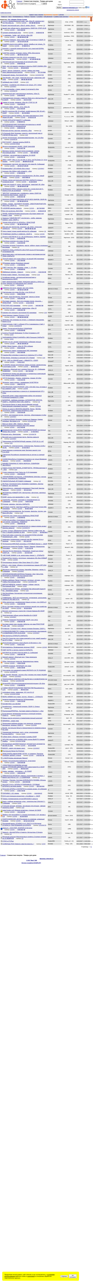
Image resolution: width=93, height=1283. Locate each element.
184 (31, 79)
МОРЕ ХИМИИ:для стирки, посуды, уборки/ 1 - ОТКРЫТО (22, 697)
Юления (19, 19)
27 (19, 30)
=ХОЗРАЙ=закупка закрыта (12, 208)
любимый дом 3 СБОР (10, 82)
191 (18, 224)
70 (27, 46)
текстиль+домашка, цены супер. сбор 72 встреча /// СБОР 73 (24, 40)
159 (18, 317)
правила (31, 14)
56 (40, 32)
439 (35, 23)
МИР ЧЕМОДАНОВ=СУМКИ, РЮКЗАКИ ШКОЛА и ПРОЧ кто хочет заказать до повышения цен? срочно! (23, 282)
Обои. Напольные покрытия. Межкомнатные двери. (21, 661)
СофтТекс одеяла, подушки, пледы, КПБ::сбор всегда (21, 53)
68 (24, 46)
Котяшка (24, 19)
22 (19, 243)
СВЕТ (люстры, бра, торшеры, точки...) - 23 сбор (19, 267)
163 (27, 317)
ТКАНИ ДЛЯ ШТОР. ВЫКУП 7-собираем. (16, 120)
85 (18, 294)
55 (38, 32)
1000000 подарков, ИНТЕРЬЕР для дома (16, 666)
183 (29, 79)
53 (40, 532)
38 (18, 63)
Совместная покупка (5, 12)
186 (23, 186)
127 (23, 289)
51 (24, 685)
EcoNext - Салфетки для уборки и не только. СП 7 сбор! (22, 85)
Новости (4, 16)
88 (19, 269)
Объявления (48, 16)
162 (25, 317)
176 (27, 41)
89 (21, 269)
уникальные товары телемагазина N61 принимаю (20, 350)
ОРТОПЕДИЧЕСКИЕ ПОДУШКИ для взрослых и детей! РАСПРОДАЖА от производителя (21, 125)
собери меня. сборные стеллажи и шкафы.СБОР (19, 737)
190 (30, 228)
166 (18, 343)
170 (27, 343)
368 (24, 161)
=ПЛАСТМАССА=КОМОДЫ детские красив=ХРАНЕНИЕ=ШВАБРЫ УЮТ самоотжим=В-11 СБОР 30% (23, 766)
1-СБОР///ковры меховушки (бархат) (15, 758)
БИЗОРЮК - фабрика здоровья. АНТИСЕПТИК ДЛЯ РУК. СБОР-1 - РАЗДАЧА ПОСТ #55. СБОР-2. (22, 401)
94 (22, 330)
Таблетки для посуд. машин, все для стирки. (18, 288)
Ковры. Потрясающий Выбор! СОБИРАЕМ (17, 328)
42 (24, 63)
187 (25, 186)
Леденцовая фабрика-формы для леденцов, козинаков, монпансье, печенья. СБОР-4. (21, 724)
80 (44, 72)
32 (24, 128)
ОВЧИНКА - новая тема (10, 721)
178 (25, 166)
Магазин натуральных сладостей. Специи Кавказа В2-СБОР (23, 611)
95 (24, 330)
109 (23, 201)
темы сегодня (74, 16)
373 (27, 54)
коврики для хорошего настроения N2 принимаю (19, 312)
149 (35, 59)
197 (25, 37)
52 (26, 689)
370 (21, 54)
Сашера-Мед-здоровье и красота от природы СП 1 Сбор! (22, 355)
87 (18, 269)
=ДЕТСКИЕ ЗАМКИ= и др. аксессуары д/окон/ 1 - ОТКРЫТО (23, 555)
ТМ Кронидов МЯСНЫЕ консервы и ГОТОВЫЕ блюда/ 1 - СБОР (24, 544)
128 (25, 289)
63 (26, 68)
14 (28, 117)
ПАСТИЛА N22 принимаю (11, 305)
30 (24, 30)
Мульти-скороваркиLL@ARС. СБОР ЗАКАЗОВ (19, 146)
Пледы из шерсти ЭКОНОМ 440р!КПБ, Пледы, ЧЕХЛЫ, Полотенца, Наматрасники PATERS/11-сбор (22, 409)
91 (24, 269)
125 (18, 289)
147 (31, 59)
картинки (40, 14)
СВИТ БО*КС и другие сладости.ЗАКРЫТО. (17, 650)
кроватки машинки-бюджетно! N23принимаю (18, 699)
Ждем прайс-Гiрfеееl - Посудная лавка (15, 274)
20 (24, 108)
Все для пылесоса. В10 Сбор (12, 211)
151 (40, 59)
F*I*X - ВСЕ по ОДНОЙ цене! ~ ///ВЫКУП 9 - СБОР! (20, 360)
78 (41, 72)
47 (24, 113)
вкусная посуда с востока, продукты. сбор (17, 130)
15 (24, 99)
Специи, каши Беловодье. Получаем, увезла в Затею (21, 297)
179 (27, 166)
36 (22, 95)
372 (25, 54)
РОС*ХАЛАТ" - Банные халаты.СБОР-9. (16, 142)
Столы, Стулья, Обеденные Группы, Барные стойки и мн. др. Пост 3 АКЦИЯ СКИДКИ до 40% (23, 531)
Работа (26, 16)
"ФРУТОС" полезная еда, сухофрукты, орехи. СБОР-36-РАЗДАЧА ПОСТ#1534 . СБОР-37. (21, 194)
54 (36, 32)
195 (21, 37)
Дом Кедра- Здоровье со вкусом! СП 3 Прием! (18, 358)
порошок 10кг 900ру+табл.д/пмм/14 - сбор (17, 171)
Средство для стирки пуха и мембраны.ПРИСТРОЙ (21, 516)
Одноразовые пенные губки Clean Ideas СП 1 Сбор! (20, 562)
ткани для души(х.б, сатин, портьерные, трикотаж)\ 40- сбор (23, 184)
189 (28, 228)
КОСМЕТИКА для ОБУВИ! (11, 704)
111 (27, 201)
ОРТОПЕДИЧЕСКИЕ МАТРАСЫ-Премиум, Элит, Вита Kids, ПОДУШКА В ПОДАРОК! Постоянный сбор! (23, 575)
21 (18, 243)
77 (40, 72)
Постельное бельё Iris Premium (13, 751)
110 (25, 201)
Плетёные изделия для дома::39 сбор (16, 241)
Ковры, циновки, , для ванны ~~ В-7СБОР (17, 771)
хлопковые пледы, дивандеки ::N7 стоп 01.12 (18, 692)
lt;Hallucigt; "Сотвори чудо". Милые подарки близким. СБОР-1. (24, 628)
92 (19, 330)
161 (23, 317)
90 (22, 269)
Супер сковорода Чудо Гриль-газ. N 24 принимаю (20, 472)
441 (39, 23)
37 (24, 95)
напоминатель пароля (73, 10)
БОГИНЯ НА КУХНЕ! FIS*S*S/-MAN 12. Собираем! (20, 652)
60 (21, 68)
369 (18, 54)
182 (27, 79)
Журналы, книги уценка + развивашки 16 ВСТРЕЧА (20, 382)
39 (19, 63)
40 (21, 63)
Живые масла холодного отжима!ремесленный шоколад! (22, 718)
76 (38, 72)
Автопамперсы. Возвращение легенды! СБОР (18, 647)
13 (19, 157)
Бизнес (32, 16)
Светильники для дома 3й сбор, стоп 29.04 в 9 (19, 292)
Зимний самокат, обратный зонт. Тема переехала (19, 657)
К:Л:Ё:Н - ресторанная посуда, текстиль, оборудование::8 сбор (24, 415)
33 (18, 95)
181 (24, 79)
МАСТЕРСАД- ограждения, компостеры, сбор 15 (19, 308)
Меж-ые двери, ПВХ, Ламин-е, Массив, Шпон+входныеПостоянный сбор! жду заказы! (18, 424)
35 (21, 95)
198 (27, 37)
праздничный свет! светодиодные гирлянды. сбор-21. (21, 93)
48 (25, 113)
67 (22, 46)
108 (21, 201)
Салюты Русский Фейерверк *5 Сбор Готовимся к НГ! (21, 333)
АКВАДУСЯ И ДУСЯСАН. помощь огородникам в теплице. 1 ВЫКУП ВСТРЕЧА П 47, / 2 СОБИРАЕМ (23, 776)
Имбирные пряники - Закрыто (13, 272)
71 (29, 46)
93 (21, 330)
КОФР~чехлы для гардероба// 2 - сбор (15, 497)
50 (29, 113)
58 (43, 32)
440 (37, 23)
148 (33, 59)
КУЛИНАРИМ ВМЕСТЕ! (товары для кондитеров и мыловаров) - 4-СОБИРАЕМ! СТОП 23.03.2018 (24, 632)
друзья (90, 16)
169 (25, 343)
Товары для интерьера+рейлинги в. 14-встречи (19, 761)
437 (30, 23)
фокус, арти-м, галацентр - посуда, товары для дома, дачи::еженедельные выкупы (21, 71)
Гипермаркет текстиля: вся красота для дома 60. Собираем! (24, 164)
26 (18, 30)
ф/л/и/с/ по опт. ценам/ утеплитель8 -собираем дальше (22, 342)
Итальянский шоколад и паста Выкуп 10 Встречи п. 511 (22, 643)
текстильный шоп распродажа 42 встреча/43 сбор (19, 62)
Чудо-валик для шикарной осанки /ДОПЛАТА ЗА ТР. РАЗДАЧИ (24, 670)
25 (40, 211)
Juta (9, 19)
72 (24, 384)
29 (22, 30)
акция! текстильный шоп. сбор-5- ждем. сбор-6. (19, 25)
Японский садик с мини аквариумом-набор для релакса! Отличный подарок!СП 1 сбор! (22, 396)
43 (33, 181)
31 (22, 128)
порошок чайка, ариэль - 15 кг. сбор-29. (16, 107)
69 (26, 46)
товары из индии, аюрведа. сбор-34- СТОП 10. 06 (20, 102)
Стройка (40, 16)
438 (32, 23)
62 (25, 68)
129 (27, 289)
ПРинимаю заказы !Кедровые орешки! (16, 263)
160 (21, 317)
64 (28, 68)
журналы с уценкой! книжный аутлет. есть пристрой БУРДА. (23, 48)
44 (34, 181)
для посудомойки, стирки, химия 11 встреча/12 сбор (20, 89)
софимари (14, 19)
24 (38, 211)
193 (23, 224)
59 (36, 152)
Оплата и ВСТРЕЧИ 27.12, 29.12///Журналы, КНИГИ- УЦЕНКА (24, 237)
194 (18, 37)
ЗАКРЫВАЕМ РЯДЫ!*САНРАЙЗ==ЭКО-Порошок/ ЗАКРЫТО (23, 337)
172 (18, 41)
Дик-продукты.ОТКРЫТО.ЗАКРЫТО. (15, 636)
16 (26, 99)
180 (22, 79)
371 (23, 54)
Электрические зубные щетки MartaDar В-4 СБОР (19, 615)
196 (23, 37)
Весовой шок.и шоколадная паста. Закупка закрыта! (20, 437)
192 (21, 224)
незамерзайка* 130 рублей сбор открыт (16, 168)
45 (36, 181)
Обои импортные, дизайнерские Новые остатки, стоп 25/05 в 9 (24, 602)
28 (21, 30)
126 (21, 289)
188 (27, 186)
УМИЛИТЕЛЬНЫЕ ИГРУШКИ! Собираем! (16, 481)
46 (22, 113)
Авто (10, 16)
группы (83, 16)
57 (41, 32)
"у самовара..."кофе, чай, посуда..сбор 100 (17, 35)
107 (18, 201)
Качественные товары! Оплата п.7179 (16, 315)
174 (23, 41)
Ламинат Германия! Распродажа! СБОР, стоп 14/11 (20, 620)
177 (23, 166)
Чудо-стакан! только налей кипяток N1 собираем (19, 231)
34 (19, 95)
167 (21, 343)
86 (19, 294)
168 (23, 343)
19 (30, 99)
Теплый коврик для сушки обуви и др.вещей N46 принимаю (23, 259)
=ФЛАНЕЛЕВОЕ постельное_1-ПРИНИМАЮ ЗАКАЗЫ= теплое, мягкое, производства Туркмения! (24, 477)
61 (23, 68)
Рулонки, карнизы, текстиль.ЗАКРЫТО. (16, 504)
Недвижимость (18, 16)
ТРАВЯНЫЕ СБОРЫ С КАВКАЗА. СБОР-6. (17, 234)
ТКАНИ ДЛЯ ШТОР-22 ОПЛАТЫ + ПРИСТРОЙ (19, 222)
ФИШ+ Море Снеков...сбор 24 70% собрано (17, 346)
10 (19, 144)
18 (29, 99)
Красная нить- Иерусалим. (11, 434)
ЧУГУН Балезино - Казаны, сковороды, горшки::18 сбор (22, 378)
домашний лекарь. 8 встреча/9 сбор (15, 75)
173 (21, 41)
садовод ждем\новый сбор (11, 32)
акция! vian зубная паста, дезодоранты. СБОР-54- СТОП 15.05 (24, 28)
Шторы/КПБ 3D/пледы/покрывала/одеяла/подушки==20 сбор (24, 683)
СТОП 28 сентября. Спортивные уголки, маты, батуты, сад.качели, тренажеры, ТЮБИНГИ (22, 521)
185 (21, 186)
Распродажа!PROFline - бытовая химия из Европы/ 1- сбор (23, 711)
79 (43, 72)
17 (27, 99)
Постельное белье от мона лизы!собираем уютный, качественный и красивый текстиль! (20, 405)
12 (18, 157)
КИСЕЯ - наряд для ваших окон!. (13, 748)
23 (21, 243)
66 (23, 177)
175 (25, 41)
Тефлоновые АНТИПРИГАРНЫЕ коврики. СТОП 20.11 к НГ (23, 441)
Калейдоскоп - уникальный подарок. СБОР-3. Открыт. (21, 706)
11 (21, 285)
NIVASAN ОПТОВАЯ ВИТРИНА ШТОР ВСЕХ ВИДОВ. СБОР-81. (24, 199)
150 (37, 59)
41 (22, 63)
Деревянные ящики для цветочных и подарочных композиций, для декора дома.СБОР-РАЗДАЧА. (24, 374)
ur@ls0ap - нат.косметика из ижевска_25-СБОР (18, 155)
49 (27, 113)
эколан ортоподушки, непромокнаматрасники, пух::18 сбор (22, 138)
